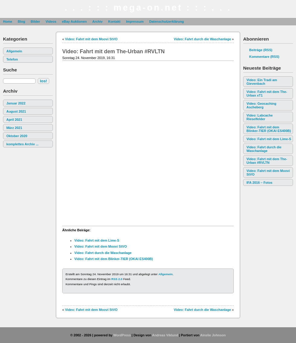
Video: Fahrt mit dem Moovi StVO (268, 172)
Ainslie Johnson (213, 335)
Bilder (35, 21)
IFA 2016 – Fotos (259, 182)
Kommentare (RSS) (264, 56)
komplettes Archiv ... (22, 144)
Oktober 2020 (16, 136)
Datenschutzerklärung (166, 21)
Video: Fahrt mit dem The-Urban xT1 (266, 93)
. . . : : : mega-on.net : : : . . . (148, 7)
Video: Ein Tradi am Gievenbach (261, 81)
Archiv (97, 21)
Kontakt (114, 21)
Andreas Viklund (165, 335)
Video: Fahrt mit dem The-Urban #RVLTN (266, 160)
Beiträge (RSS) (260, 50)
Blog (21, 21)
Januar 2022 (15, 103)
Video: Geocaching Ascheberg (261, 105)
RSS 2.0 (117, 279)
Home (7, 21)
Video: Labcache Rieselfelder (259, 117)
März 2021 (14, 128)
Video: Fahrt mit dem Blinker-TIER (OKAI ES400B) (268, 129)
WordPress (122, 335)
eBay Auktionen (74, 21)
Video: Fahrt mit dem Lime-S (268, 139)
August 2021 (16, 111)
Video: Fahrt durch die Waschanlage (264, 149)
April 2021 (14, 119)
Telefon (12, 59)
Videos (51, 21)
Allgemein (14, 51)
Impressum (134, 21)
